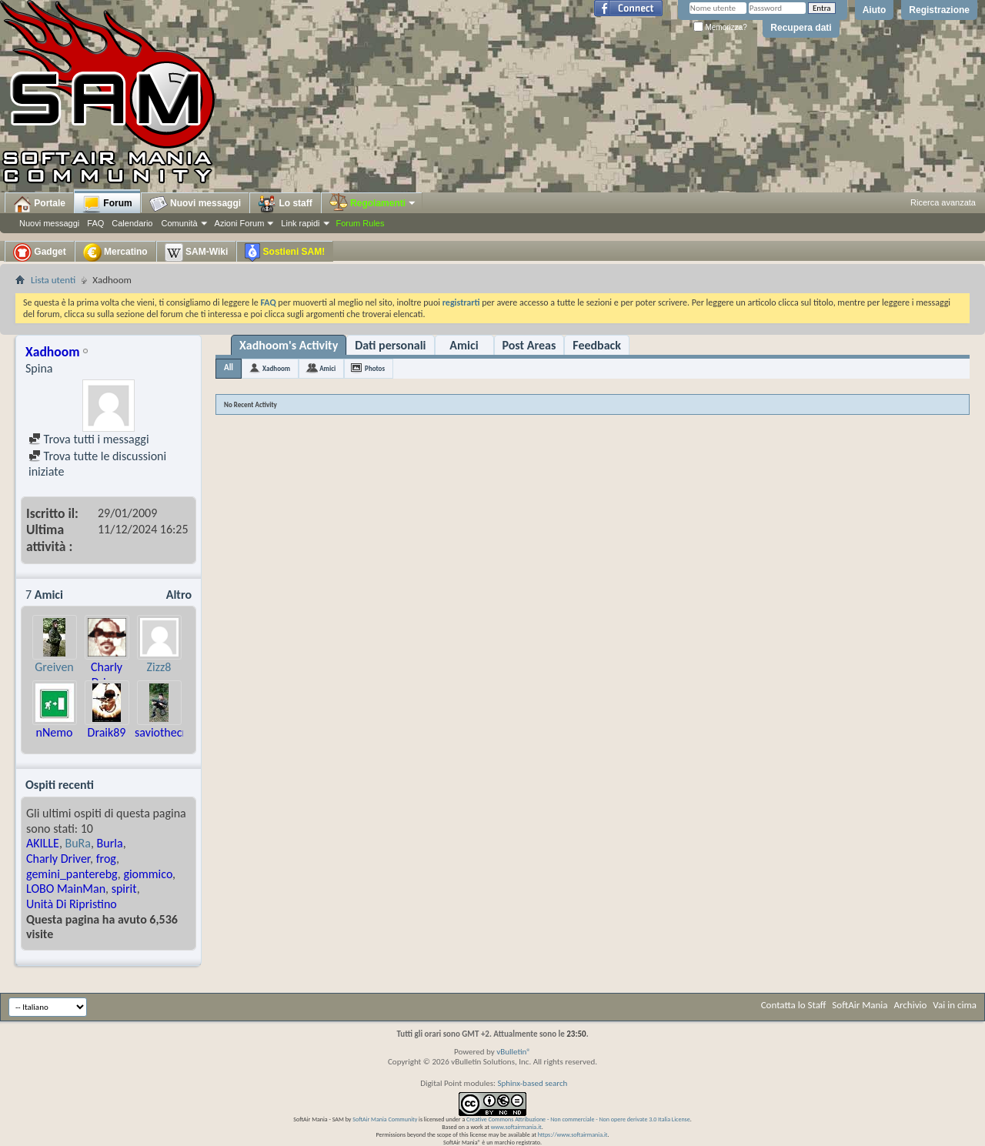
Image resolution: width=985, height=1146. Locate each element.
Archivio (910, 1005)
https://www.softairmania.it (573, 1134)
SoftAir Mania (859, 1005)
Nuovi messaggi (49, 223)
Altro (179, 594)
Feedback (597, 345)
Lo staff (285, 204)
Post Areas (529, 345)
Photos (375, 368)
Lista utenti (53, 280)
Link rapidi (300, 223)
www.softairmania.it (516, 1127)
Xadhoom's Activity (288, 345)
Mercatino (115, 252)
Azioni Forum (240, 223)
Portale (39, 204)
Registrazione (939, 10)
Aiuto (874, 10)
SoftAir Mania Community (384, 1119)
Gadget (39, 252)
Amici (463, 345)
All (228, 368)
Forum (107, 204)
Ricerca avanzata (943, 202)
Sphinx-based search (532, 1083)
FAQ (95, 223)
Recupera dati (800, 27)
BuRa (78, 843)
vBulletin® (513, 1052)
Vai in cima (955, 1005)
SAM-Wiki (197, 252)
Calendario (132, 223)
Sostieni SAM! (285, 252)
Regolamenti (373, 203)
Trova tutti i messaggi (88, 439)
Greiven (54, 667)
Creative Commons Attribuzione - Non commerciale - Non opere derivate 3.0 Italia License (578, 1119)
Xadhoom (276, 368)
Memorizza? (720, 27)
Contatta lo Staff (793, 1005)
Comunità (179, 223)
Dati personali (390, 345)
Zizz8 (159, 667)
